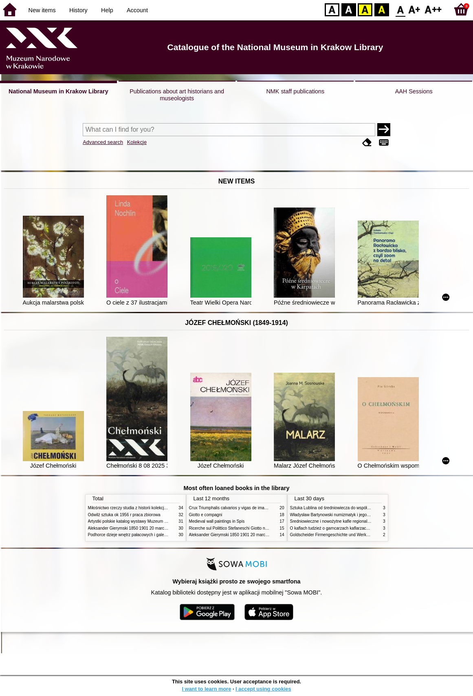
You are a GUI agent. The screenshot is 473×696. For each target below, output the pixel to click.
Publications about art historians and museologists (177, 95)
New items (42, 10)
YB (365, 9)
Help (107, 10)
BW (348, 9)
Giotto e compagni (205, 515)
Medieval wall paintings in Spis (217, 521)
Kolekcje (137, 142)
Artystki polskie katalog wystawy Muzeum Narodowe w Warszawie (148, 521)
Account (137, 10)
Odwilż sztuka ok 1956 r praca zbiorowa (124, 515)
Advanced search (103, 142)
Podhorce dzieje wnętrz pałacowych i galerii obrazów (136, 534)
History (78, 10)
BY (381, 9)
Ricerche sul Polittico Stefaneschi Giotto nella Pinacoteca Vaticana (249, 528)
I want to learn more (206, 689)
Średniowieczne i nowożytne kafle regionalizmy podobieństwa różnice (353, 521)
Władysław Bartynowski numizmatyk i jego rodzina (336, 515)
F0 (400, 9)
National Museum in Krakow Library (58, 91)
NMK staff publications (295, 91)
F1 (414, 9)
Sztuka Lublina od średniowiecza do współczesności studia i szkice (351, 508)
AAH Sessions (414, 91)
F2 (433, 9)
